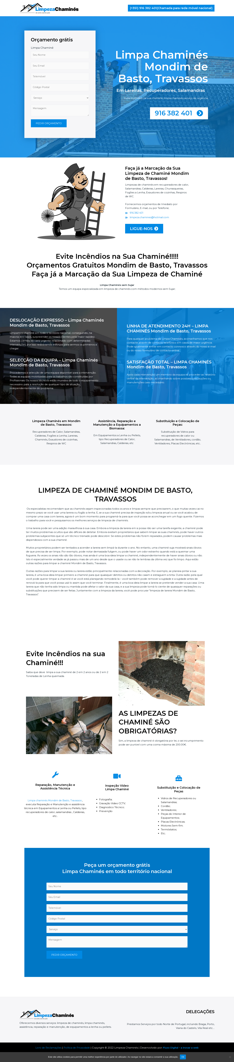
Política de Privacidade (77, 1047)
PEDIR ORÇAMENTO (49, 145)
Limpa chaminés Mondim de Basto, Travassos (55, 802)
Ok (183, 1057)
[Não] (230, 1057)
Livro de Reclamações (47, 1047)
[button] (171, 8)
